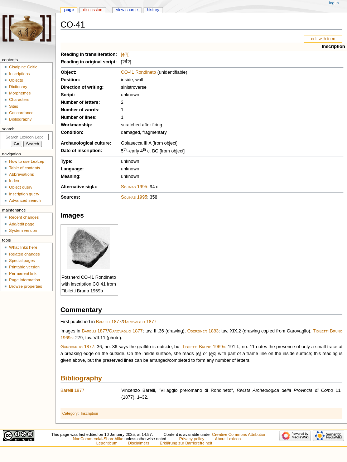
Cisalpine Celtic (23, 67)
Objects (16, 80)
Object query (20, 187)
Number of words (79, 109)
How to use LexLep (26, 161)
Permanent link (22, 273)
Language (71, 168)
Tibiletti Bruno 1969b (203, 346)
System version (23, 230)
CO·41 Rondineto (138, 72)
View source (127, 10)
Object (68, 72)
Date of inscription (81, 150)
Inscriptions (19, 74)
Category (70, 413)
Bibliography (81, 378)
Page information (24, 280)
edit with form (323, 39)
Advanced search (25, 200)
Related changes (24, 254)
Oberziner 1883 (203, 331)
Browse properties (25, 286)
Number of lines (78, 117)
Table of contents (24, 168)
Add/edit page (21, 224)
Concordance (21, 113)
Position (70, 79)
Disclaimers (138, 443)
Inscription (333, 46)
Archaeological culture (85, 143)
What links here (23, 247)
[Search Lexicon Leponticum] (26, 137)
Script (67, 94)
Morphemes (19, 93)
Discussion (92, 10)
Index (14, 181)
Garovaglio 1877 (139, 321)
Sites (13, 106)
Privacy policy (191, 439)
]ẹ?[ (125, 54)
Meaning (70, 176)
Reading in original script (88, 61)
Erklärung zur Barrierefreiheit (186, 443)
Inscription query (24, 194)
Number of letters (79, 102)
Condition (71, 132)
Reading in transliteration (88, 54)
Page (69, 10)
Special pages (22, 260)
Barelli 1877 (108, 321)
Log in (334, 3)
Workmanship (76, 124)
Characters (19, 99)
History (153, 10)
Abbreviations (21, 174)
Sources (70, 197)
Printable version (24, 267)
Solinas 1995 (134, 186)
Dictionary (18, 86)
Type (66, 161)
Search (8, 129)
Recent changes (24, 217)
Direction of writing (81, 87)
